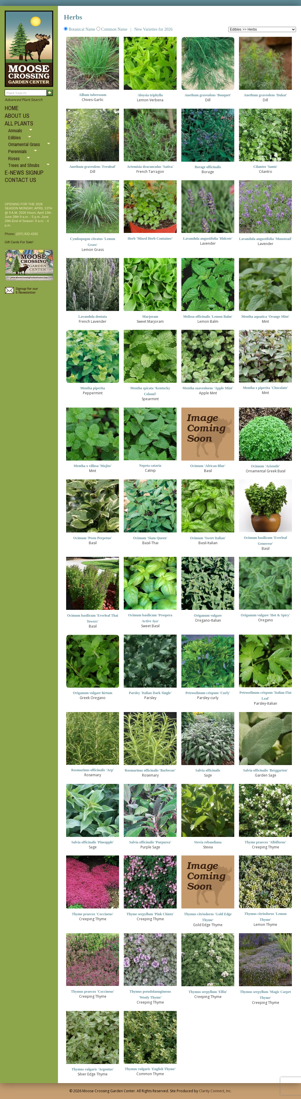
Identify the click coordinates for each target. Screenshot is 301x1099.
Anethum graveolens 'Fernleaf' (92, 167)
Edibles (15, 137)
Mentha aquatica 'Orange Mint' (265, 317)
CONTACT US (20, 180)
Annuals (15, 130)
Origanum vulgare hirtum (92, 693)
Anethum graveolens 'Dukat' (265, 95)
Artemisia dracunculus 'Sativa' (150, 167)
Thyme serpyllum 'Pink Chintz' (150, 914)
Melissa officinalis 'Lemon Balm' (208, 317)
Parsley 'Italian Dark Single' (150, 693)
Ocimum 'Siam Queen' (150, 538)
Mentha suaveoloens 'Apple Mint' (208, 388)
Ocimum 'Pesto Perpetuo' (92, 538)
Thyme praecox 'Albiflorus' (265, 842)
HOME (12, 108)
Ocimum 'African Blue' (207, 466)
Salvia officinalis (207, 770)
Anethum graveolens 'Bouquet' (208, 95)
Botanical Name (80, 29)
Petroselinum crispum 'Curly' (207, 693)
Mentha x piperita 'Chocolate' (265, 388)
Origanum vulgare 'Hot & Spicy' (265, 615)
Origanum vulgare (208, 615)
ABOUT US (17, 116)
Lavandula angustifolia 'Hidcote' (208, 238)
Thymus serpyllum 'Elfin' (207, 992)
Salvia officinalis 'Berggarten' (265, 770)
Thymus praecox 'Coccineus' (92, 991)
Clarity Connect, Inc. (215, 1090)
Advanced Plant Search (23, 99)
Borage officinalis (208, 167)
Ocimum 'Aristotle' (265, 466)
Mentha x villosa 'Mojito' (93, 466)
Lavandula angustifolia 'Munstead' (265, 239)
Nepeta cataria (150, 466)
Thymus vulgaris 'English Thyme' (150, 1069)
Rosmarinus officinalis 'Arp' (92, 770)
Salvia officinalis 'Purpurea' (150, 842)
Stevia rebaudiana (208, 842)
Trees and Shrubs (24, 165)
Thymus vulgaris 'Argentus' (92, 1069)
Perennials (18, 151)
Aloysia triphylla (150, 95)
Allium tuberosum (92, 95)
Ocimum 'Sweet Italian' (207, 538)
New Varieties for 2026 (153, 29)
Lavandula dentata (92, 317)
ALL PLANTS (19, 123)
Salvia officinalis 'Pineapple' (92, 842)
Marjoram (150, 317)
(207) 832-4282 (27, 234)
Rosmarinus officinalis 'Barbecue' (150, 770)
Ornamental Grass (24, 144)
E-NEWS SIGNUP (24, 172)
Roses (14, 158)
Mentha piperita (92, 388)
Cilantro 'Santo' (265, 167)
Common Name (112, 29)
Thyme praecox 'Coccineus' (92, 914)
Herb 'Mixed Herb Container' (150, 238)
